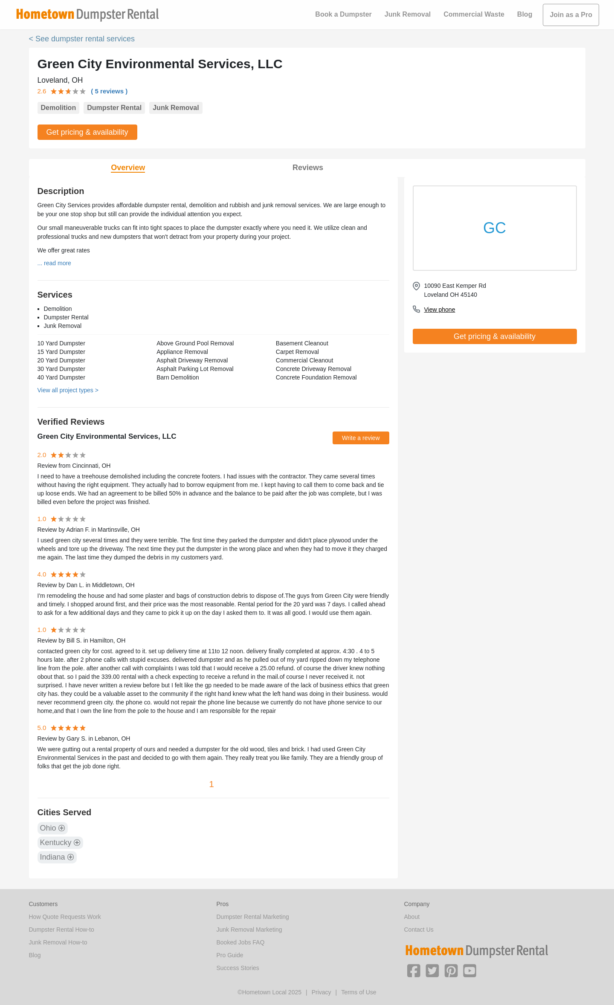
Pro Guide (230, 955)
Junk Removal (408, 14)
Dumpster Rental (114, 107)
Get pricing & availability (87, 132)
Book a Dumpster (343, 14)
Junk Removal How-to (58, 942)
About (412, 916)
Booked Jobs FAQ (241, 942)
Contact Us (419, 929)
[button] (413, 970)
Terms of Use (358, 992)
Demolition (58, 107)
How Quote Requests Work (65, 916)
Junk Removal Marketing (249, 929)
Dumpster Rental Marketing (253, 916)
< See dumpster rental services (82, 39)
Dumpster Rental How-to (61, 929)
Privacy (321, 992)
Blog (525, 14)
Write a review (360, 437)
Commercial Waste (473, 14)
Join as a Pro (571, 14)
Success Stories (238, 967)
